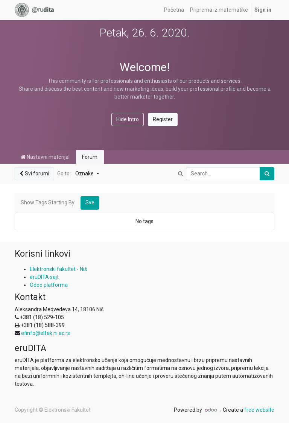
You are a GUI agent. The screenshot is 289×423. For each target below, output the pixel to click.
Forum (89, 157)
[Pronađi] (267, 173)
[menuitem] (174, 10)
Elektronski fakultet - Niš (58, 269)
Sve (89, 202)
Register (163, 119)
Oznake (85, 173)
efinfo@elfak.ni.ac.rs (45, 333)
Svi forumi (34, 173)
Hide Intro (127, 119)
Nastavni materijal (45, 157)
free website (259, 410)
